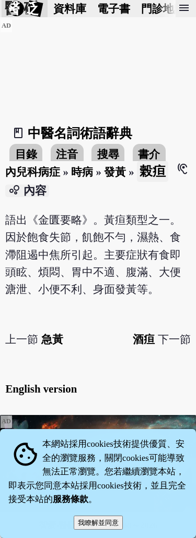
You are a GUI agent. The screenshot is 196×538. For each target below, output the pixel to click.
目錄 (26, 154)
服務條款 (70, 499)
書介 (149, 154)
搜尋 (108, 154)
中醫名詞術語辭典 (80, 133)
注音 (67, 154)
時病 (82, 172)
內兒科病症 (32, 172)
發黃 (115, 172)
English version (41, 389)
